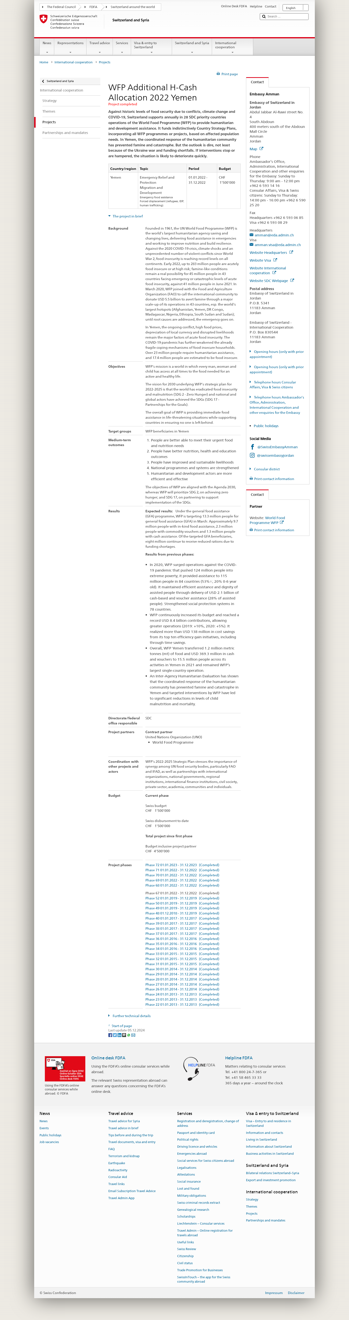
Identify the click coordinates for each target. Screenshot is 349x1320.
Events (44, 1128)
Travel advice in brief (123, 1128)
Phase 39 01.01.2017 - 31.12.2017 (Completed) (182, 923)
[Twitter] (115, 1035)
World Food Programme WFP (267, 520)
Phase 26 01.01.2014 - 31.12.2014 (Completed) (182, 989)
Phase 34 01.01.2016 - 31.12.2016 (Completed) (182, 949)
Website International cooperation (268, 270)
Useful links (185, 1242)
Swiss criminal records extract (198, 1202)
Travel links (116, 1184)
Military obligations (191, 1195)
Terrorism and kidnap (124, 1156)
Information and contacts (264, 1133)
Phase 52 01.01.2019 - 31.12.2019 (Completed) (182, 898)
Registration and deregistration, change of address (208, 1123)
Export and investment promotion (271, 1180)
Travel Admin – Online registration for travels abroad (205, 1233)
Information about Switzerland (269, 1146)
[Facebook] (110, 1035)
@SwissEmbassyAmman (277, 447)
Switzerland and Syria (192, 47)
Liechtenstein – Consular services (200, 1223)
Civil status (185, 1263)
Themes (251, 1206)
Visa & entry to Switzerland (151, 47)
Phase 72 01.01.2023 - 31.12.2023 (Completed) (182, 865)
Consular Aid (117, 1177)
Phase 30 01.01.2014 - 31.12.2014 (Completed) (182, 969)
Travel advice (100, 47)
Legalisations (186, 1168)
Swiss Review (186, 1249)
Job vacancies (49, 1142)
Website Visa (263, 260)
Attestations (186, 1175)
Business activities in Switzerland (270, 1153)
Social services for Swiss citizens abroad (205, 1160)
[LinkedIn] (120, 1035)
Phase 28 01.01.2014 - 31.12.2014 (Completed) (182, 979)
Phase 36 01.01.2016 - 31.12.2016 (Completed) (182, 939)
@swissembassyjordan (275, 455)
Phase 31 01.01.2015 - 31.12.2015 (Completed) (182, 964)
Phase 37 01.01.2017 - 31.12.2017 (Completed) (182, 934)
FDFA (93, 7)
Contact (255, 82)
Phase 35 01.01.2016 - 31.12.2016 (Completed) (182, 944)
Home (44, 62)
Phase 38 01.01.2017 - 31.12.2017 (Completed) (182, 928)
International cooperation (232, 47)
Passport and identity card (196, 1133)
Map (256, 149)
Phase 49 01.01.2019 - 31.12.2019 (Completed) (182, 908)
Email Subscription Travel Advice (132, 1191)
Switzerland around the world (133, 7)
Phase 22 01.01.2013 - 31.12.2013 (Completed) (182, 1004)
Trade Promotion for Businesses (200, 1270)
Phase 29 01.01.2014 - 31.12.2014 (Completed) (182, 974)
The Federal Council (61, 7)
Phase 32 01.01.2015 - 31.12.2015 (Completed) (182, 959)
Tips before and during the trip (130, 1135)
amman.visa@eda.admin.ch (278, 244)
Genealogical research (193, 1210)
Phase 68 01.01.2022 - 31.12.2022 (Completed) (182, 885)
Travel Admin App (121, 1198)
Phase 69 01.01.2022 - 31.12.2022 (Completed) (182, 880)
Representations (70, 47)
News (47, 47)
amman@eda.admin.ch (274, 235)
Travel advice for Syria (124, 1121)
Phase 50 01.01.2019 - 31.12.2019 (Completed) (182, 903)
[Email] (133, 1035)
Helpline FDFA (239, 1057)
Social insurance (189, 1182)
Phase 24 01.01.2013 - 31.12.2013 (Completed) (182, 994)
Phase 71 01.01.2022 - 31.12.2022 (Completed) (182, 870)
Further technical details (131, 1016)
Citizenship (185, 1256)
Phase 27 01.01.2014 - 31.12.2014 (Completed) (182, 984)
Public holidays (266, 425)
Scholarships (186, 1217)
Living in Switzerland (261, 1140)
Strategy (252, 1199)
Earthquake (116, 1163)
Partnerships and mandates (265, 1220)
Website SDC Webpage (272, 280)
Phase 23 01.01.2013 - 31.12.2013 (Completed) (182, 999)
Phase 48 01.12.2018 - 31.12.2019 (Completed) (182, 913)
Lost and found (188, 1188)
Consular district (266, 469)
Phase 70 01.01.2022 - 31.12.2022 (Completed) (182, 875)
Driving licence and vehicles (197, 1146)
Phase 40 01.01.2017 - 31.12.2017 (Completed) (182, 918)
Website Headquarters (271, 252)
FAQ (111, 1149)
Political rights (187, 1140)
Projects (251, 1213)
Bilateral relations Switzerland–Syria (272, 1173)
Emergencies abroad (192, 1153)
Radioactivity (117, 1170)
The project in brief (127, 216)
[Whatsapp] (129, 1035)
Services (122, 47)
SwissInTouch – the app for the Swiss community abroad (203, 1279)
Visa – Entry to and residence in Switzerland (268, 1123)
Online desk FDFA (108, 1057)
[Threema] (124, 1035)
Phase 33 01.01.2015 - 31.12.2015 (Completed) (182, 954)
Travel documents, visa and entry (131, 1142)
